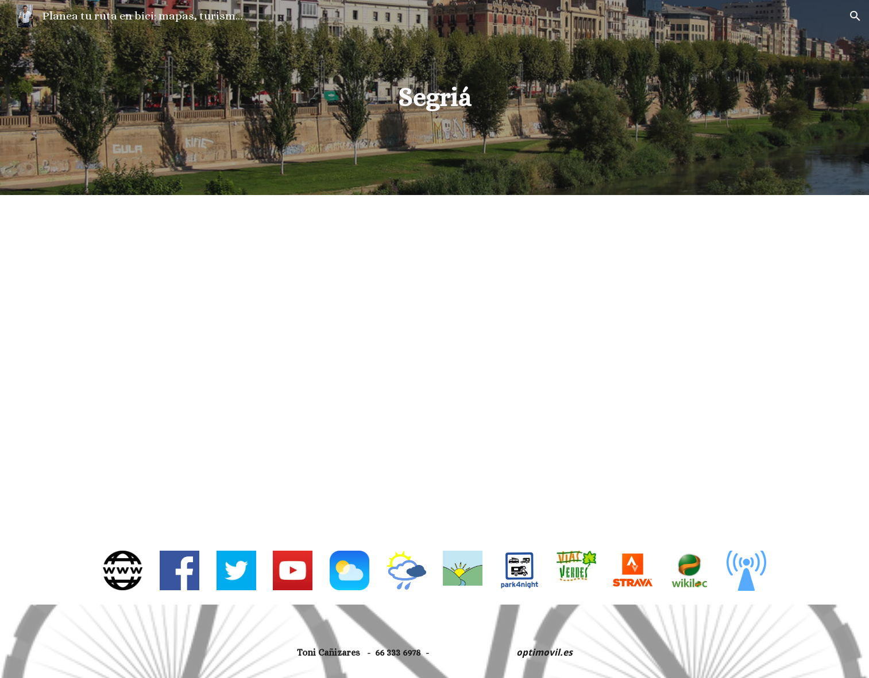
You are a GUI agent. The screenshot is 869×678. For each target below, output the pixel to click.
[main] (435, 97)
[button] (855, 16)
